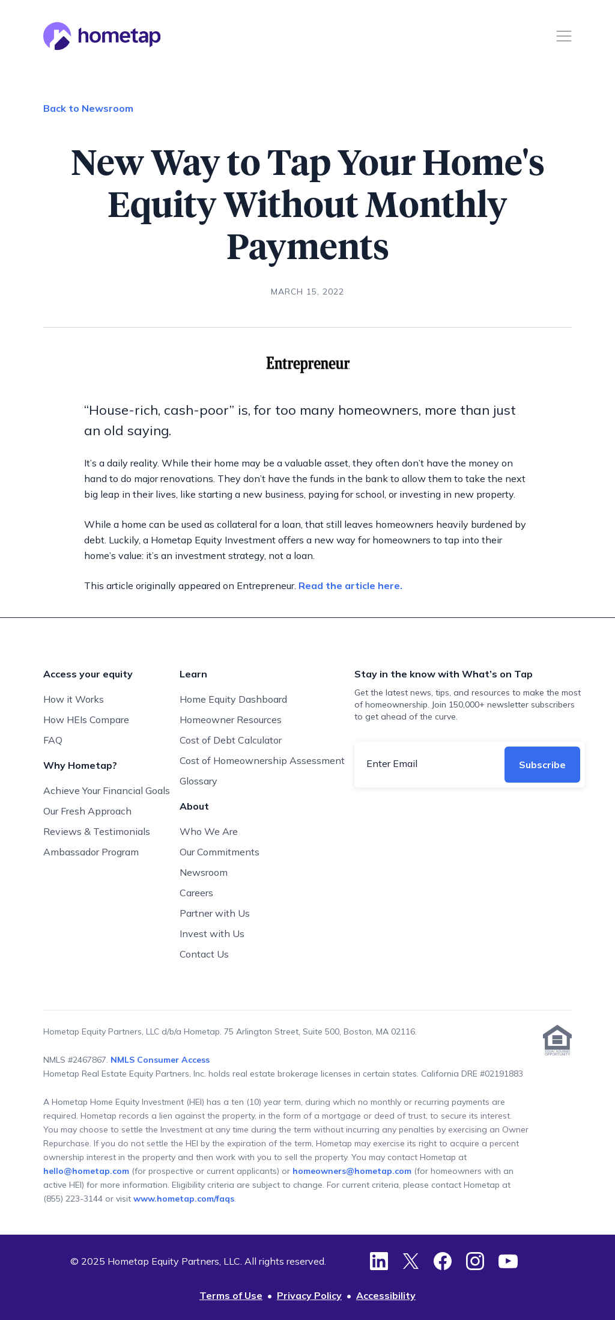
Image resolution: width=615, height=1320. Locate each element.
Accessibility (386, 1295)
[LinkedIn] (379, 1261)
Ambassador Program (91, 852)
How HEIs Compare (86, 719)
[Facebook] (443, 1261)
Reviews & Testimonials (96, 831)
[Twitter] (410, 1261)
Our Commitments (219, 852)
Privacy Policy (309, 1295)
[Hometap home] (102, 36)
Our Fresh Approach (87, 811)
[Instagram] (475, 1261)
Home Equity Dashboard (233, 699)
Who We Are (209, 831)
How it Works (73, 699)
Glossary (198, 781)
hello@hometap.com (87, 1171)
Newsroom (204, 872)
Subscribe (542, 765)
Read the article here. (350, 585)
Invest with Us (212, 933)
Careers (196, 893)
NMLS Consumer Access (160, 1059)
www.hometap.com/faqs (183, 1198)
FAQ (52, 740)
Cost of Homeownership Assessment (262, 760)
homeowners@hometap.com (351, 1171)
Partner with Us (215, 913)
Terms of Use (230, 1295)
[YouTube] (508, 1261)
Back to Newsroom (88, 108)
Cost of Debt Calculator (231, 740)
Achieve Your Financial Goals (106, 790)
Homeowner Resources (231, 719)
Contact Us (204, 954)
